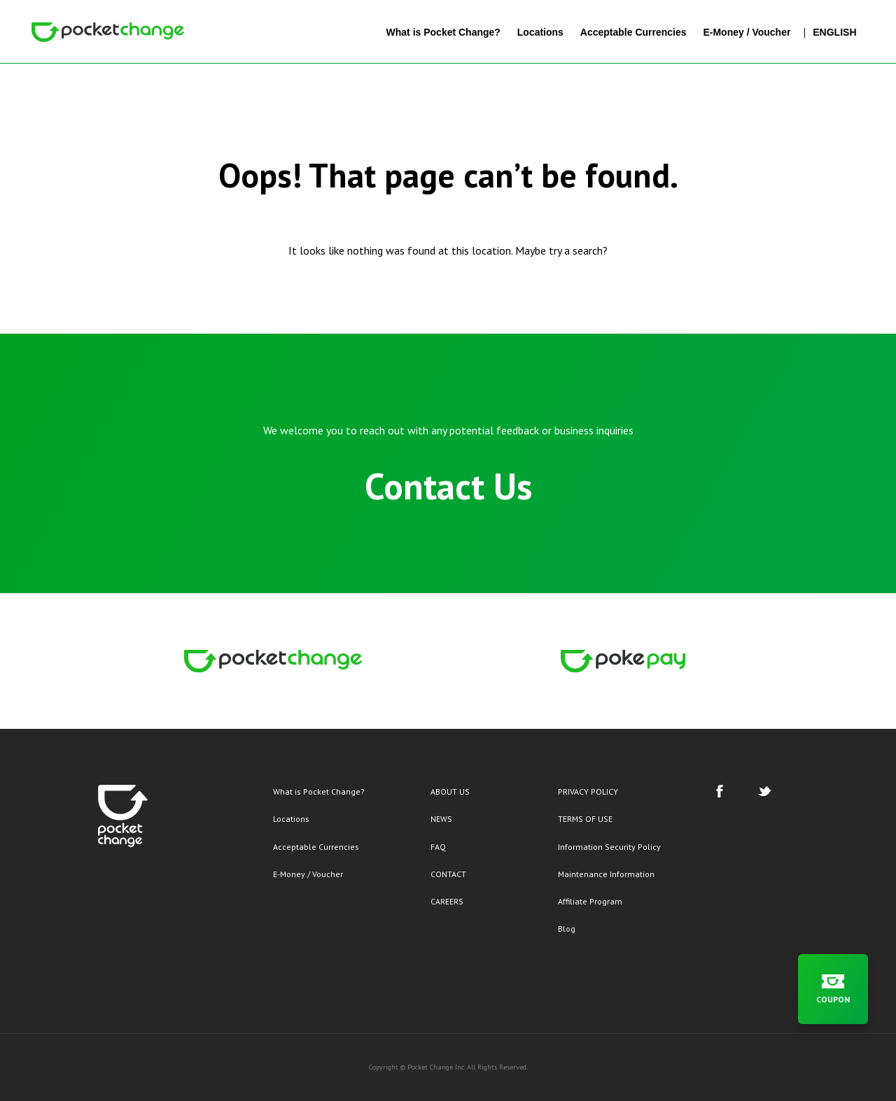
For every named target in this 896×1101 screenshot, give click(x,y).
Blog (566, 928)
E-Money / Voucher (308, 874)
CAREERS (446, 901)
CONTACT (448, 874)
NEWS (441, 819)
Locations (291, 819)
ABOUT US (450, 791)
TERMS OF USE (585, 819)
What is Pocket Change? (319, 791)
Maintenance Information (606, 874)
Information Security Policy (609, 846)
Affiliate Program (590, 901)
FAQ (438, 846)
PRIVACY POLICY (588, 791)
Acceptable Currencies (316, 846)
